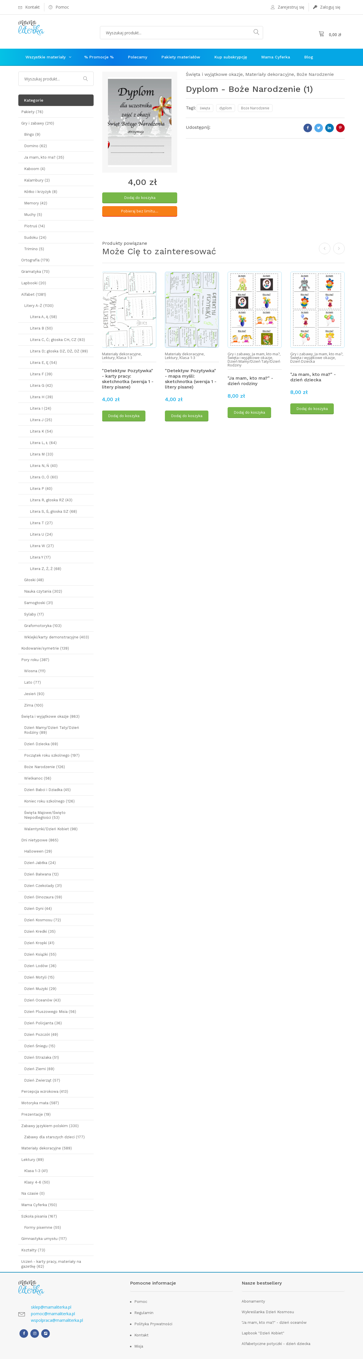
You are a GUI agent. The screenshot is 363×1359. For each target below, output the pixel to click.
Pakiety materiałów (180, 57)
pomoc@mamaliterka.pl (53, 1313)
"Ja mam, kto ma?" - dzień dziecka (313, 375)
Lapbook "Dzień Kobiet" (263, 1333)
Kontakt (141, 1335)
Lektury (108, 356)
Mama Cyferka (275, 57)
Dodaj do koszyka (139, 198)
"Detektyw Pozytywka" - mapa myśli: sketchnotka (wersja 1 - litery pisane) (190, 377)
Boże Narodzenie (315, 74)
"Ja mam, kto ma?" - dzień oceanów (274, 1322)
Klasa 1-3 (124, 356)
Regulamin (143, 1313)
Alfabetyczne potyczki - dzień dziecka (276, 1344)
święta (205, 108)
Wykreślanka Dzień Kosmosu (268, 1312)
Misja (138, 1346)
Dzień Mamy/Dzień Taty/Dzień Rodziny (254, 361)
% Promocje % (99, 57)
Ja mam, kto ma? (266, 352)
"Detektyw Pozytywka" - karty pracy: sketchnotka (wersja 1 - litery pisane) (127, 377)
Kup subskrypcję (230, 57)
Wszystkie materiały (45, 57)
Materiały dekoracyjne (269, 74)
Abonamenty (253, 1301)
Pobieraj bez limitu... (139, 211)
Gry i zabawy (239, 352)
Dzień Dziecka (302, 359)
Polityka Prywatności (153, 1324)
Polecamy (137, 57)
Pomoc (140, 1301)
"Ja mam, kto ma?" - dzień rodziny (250, 379)
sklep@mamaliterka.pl (51, 1307)
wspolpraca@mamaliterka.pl (57, 1320)
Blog (308, 57)
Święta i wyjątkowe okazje (214, 74)
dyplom (225, 108)
